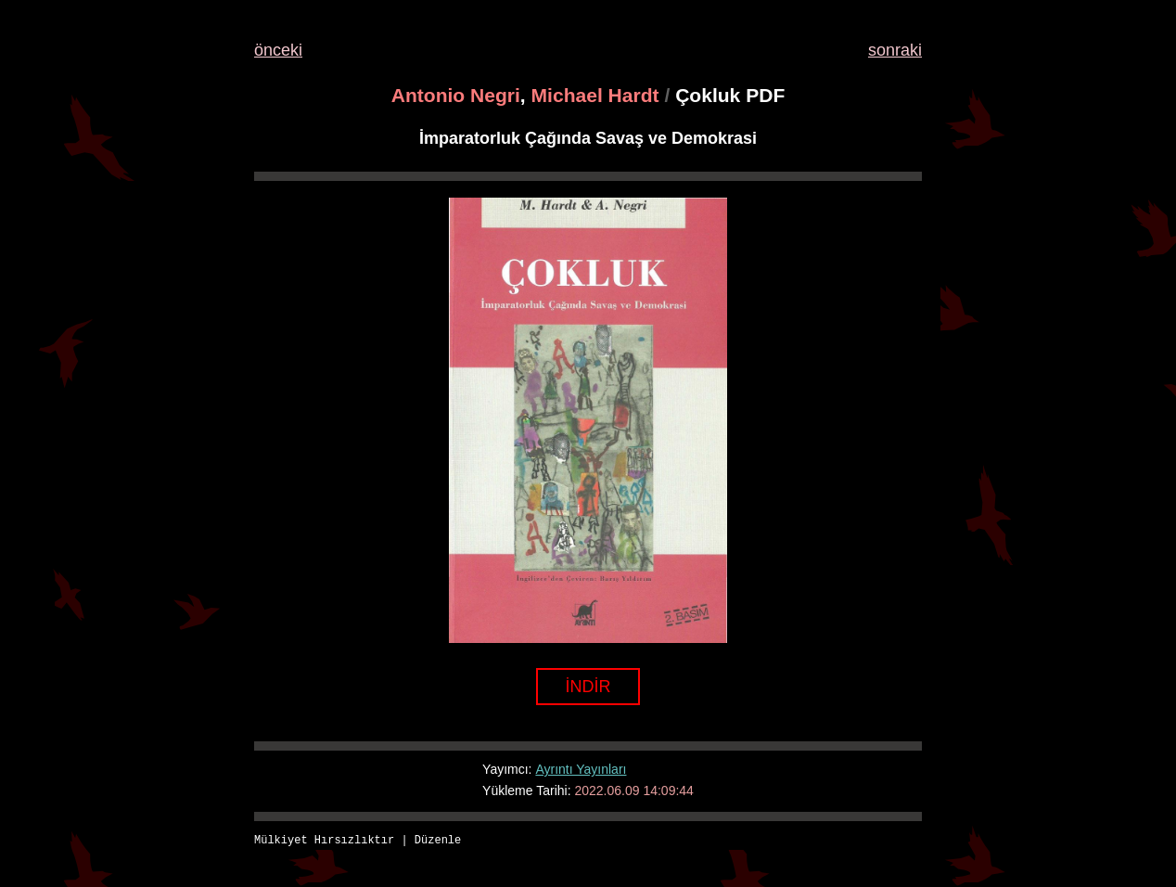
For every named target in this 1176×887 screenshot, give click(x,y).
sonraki (895, 50)
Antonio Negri (455, 95)
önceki (278, 50)
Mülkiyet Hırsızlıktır (324, 841)
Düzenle (438, 841)
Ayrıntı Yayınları (580, 769)
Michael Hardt (595, 95)
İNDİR (588, 686)
